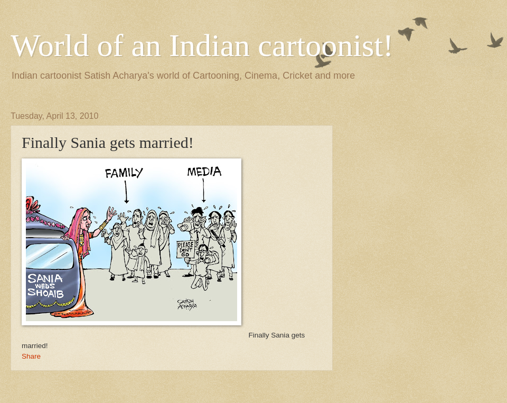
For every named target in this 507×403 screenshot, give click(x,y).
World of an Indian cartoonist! (202, 45)
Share (31, 356)
